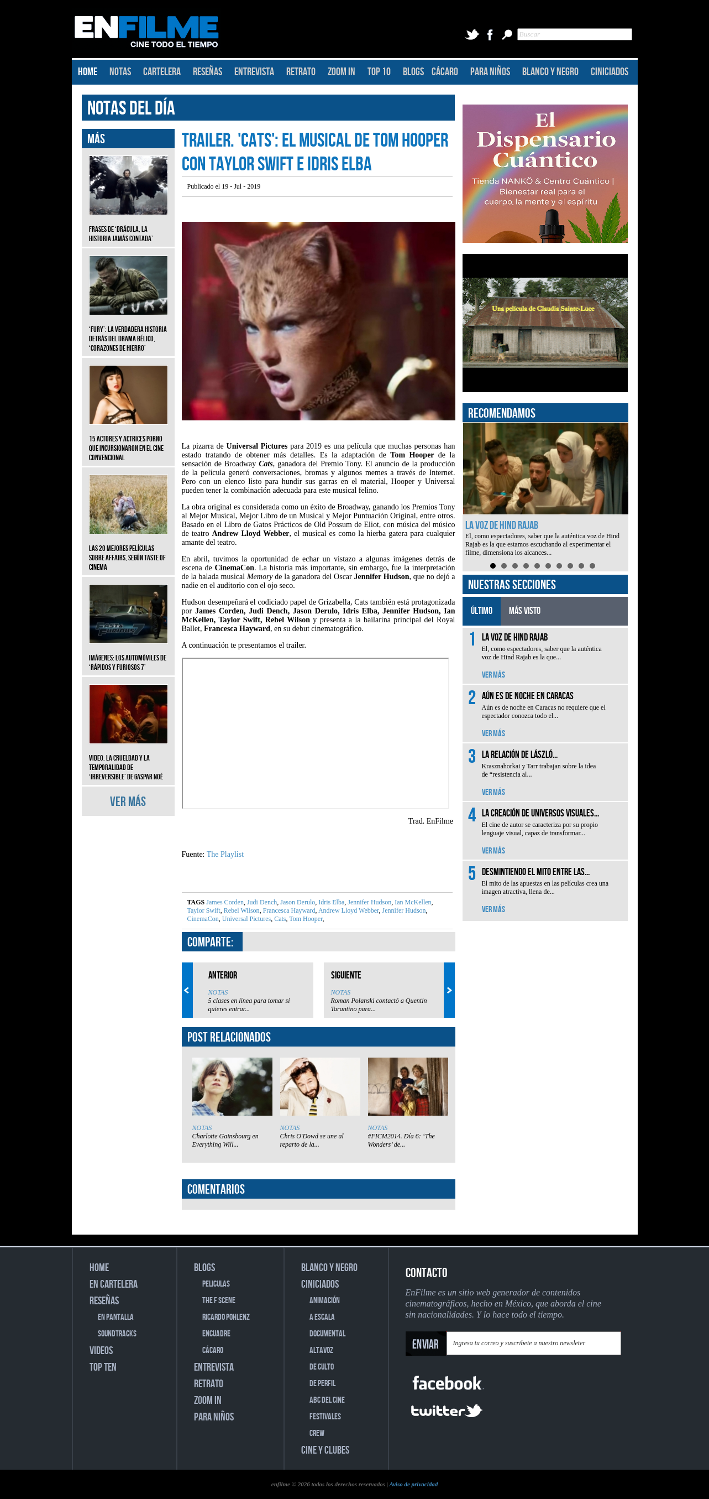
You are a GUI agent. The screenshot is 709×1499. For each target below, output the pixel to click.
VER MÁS (128, 802)
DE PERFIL (322, 1383)
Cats (279, 919)
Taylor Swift (203, 910)
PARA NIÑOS (490, 72)
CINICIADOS (609, 72)
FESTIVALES (325, 1417)
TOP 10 (379, 72)
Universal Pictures (245, 919)
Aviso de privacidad (413, 1484)
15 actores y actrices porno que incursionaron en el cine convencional (128, 440)
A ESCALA (322, 1317)
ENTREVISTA (254, 72)
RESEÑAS (207, 72)
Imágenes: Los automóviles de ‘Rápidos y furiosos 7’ (128, 654)
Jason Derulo (297, 902)
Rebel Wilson (241, 910)
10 (592, 566)
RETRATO (301, 72)
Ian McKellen (412, 902)
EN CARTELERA (114, 1284)
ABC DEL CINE (327, 1400)
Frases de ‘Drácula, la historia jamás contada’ (128, 225)
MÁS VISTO (524, 611)
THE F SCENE (218, 1300)
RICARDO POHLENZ (226, 1317)
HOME (87, 72)
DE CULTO (321, 1367)
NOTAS (120, 72)
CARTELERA (162, 72)
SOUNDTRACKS (117, 1334)
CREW (316, 1433)
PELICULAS (216, 1284)
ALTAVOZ (321, 1350)
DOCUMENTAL (327, 1334)
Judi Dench (261, 902)
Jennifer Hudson (368, 902)
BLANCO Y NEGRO (550, 72)
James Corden (225, 902)
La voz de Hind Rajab (501, 525)
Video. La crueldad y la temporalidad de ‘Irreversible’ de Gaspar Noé (128, 759)
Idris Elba (330, 902)
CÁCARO (445, 72)
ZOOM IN (341, 72)
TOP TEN (103, 1367)
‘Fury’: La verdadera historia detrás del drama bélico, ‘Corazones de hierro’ (128, 330)
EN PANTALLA (116, 1317)
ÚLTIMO (481, 611)
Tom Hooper (304, 919)
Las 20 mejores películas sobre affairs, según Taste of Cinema (128, 549)
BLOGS (413, 72)
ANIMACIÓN (324, 1300)
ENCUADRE (216, 1334)
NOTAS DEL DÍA (131, 109)
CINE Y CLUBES (325, 1450)
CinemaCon (203, 919)
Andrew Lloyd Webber (348, 910)
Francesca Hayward (288, 910)
